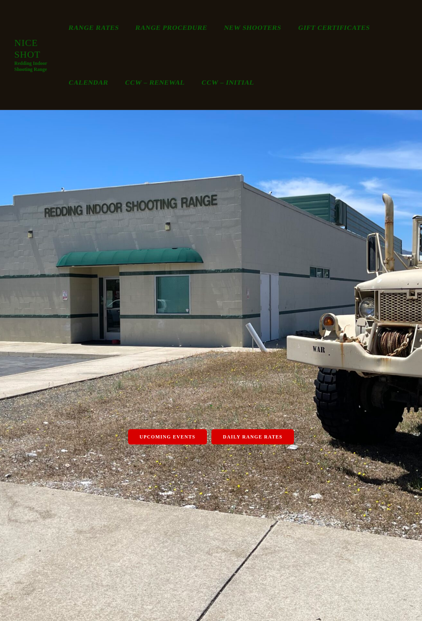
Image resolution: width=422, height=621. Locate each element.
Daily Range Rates (253, 437)
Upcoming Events (167, 437)
